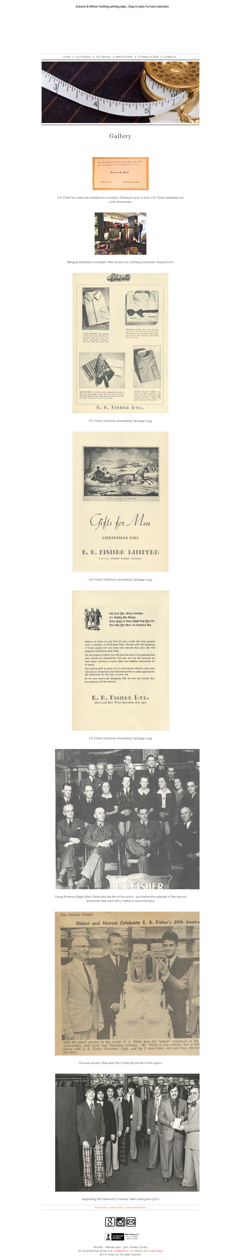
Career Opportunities (136, 1207)
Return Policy (116, 1207)
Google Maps (155, 1250)
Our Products (83, 56)
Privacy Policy (101, 1207)
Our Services (103, 56)
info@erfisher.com (124, 1250)
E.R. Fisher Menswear (120, 30)
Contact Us (170, 56)
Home (66, 56)
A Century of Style (148, 56)
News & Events (124, 56)
